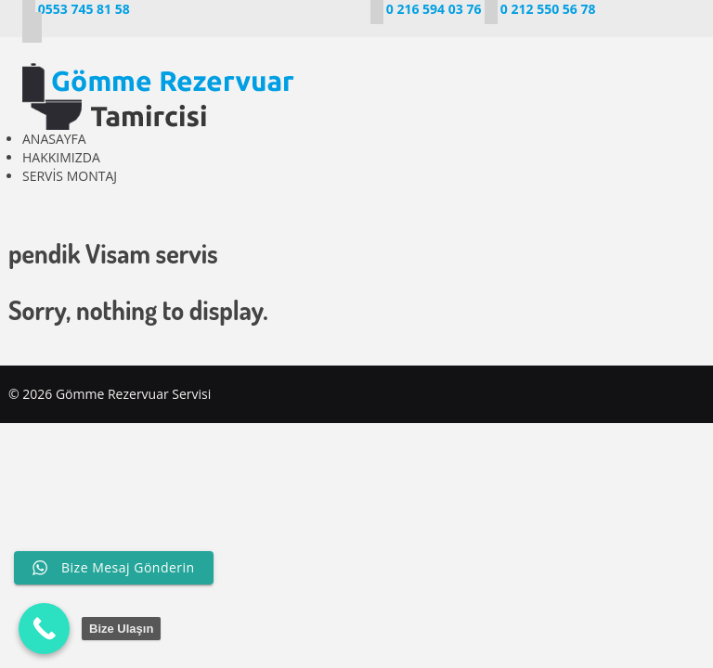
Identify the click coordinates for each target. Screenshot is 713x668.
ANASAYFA (54, 139)
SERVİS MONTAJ (69, 176)
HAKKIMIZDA (61, 157)
